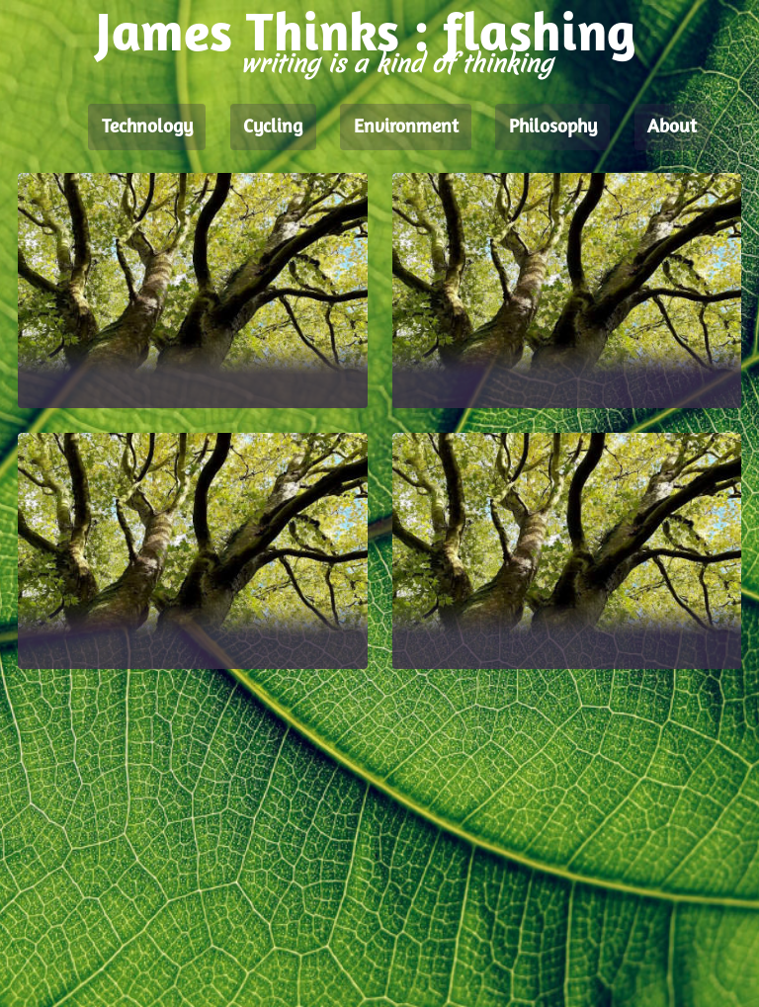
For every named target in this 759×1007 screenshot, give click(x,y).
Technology (147, 127)
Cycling (272, 127)
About (672, 127)
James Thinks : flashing (365, 37)
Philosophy (553, 127)
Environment (406, 127)
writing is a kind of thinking (396, 63)
